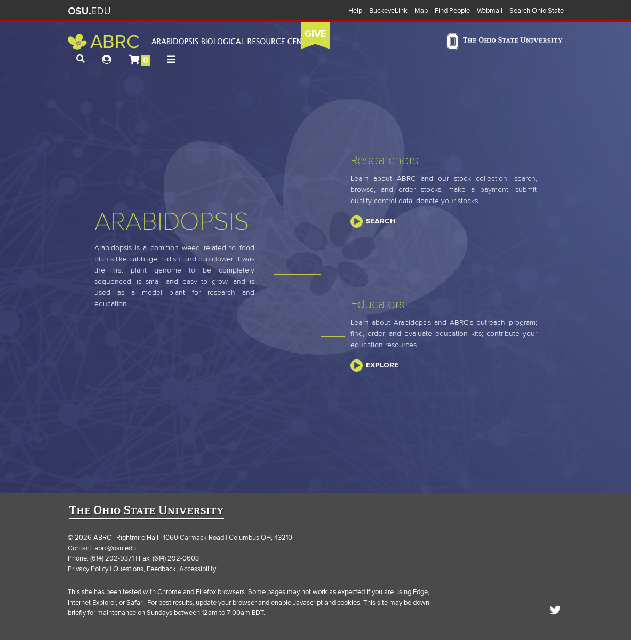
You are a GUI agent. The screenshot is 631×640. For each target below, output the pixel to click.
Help (355, 10)
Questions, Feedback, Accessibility (164, 569)
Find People (452, 10)
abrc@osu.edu (115, 548)
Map (421, 10)
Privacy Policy (89, 569)
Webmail (489, 10)
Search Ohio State (536, 10)
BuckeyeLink (388, 10)
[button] (80, 59)
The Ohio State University (89, 11)
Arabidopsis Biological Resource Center (192, 42)
